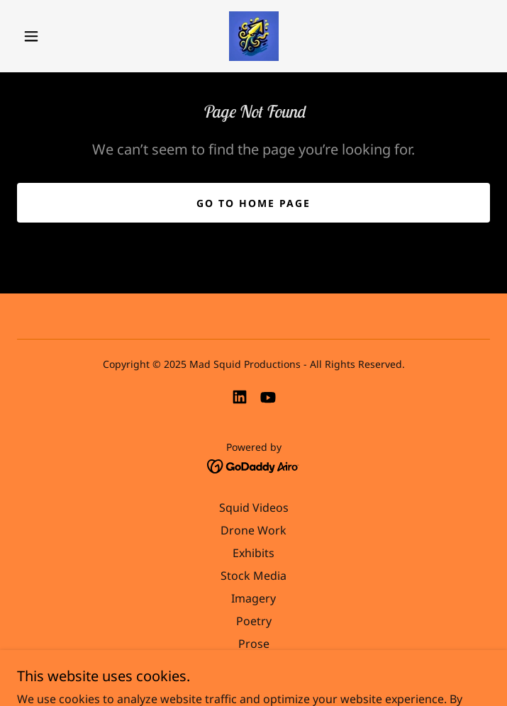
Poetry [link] (254, 621)
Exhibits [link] (253, 553)
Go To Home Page (253, 203)
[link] (254, 36)
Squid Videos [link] (254, 507)
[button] (41, 36)
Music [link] (253, 666)
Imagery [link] (253, 598)
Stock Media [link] (253, 575)
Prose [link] (253, 643)
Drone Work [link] (253, 530)
